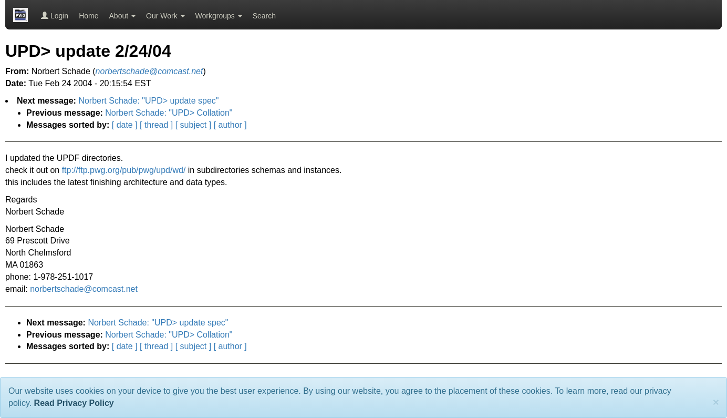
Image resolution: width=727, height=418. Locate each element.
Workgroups (218, 16)
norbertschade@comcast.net (84, 288)
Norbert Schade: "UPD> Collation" (168, 112)
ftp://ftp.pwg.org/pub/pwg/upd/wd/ (124, 170)
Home (88, 16)
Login (54, 16)
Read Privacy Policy (74, 403)
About (122, 16)
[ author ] (230, 124)
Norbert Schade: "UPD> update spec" (148, 100)
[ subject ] (193, 124)
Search (264, 16)
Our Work (165, 16)
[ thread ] (156, 124)
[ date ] (125, 124)
